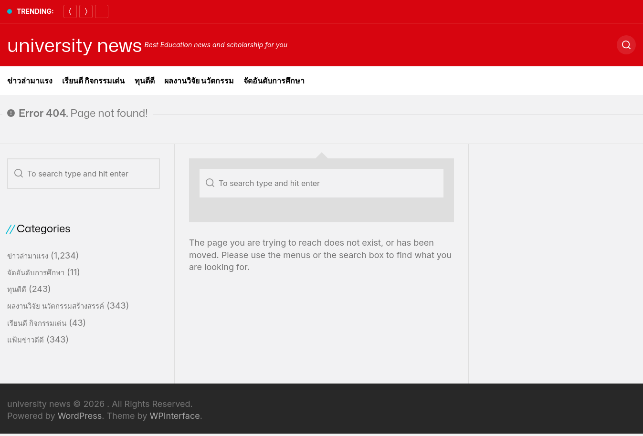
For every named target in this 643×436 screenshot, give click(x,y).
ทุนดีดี (145, 80)
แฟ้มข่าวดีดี (25, 339)
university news (74, 44)
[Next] (86, 11)
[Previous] (70, 11)
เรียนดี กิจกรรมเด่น (93, 80)
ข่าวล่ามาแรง (30, 80)
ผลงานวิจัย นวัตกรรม (199, 80)
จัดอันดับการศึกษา (274, 80)
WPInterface (174, 416)
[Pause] (101, 11)
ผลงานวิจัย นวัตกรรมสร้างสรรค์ (55, 306)
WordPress (80, 416)
